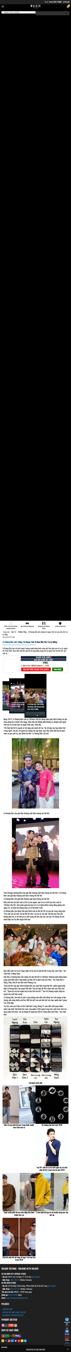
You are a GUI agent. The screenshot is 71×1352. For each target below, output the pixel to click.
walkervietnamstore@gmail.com (17, 1298)
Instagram (67, 1338)
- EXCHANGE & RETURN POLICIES (12, 1315)
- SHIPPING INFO (7, 1309)
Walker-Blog (22, 632)
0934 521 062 (15, 1289)
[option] (35, 17)
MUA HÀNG (57, 669)
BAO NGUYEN (40, 1349)
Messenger (67, 1332)
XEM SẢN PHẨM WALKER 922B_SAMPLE (36, 669)
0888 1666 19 (15, 1280)
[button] (33, 715)
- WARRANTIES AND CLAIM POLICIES (13, 1312)
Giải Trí (14, 632)
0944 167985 (13, 1295)
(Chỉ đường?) (35, 1277)
